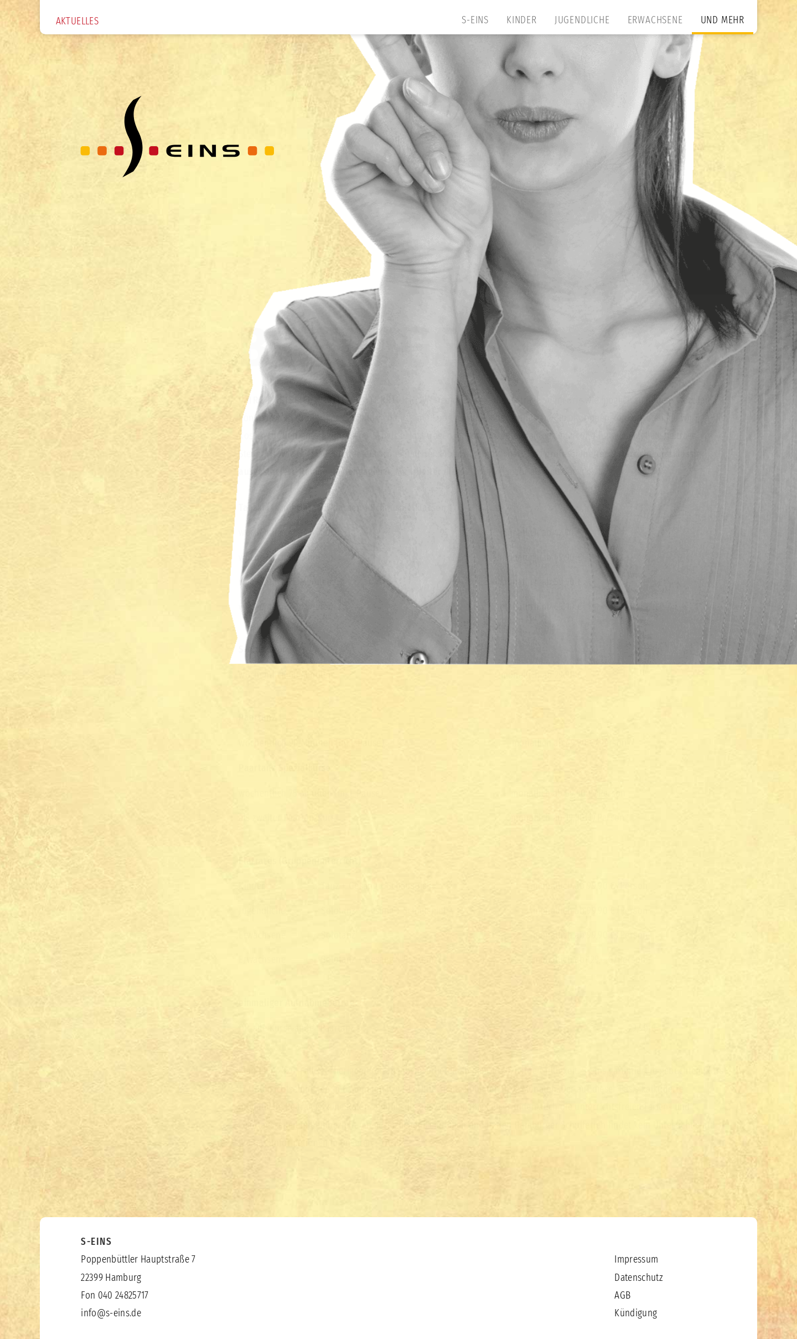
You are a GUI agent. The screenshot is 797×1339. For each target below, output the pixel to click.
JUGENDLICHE (582, 20)
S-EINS (475, 20)
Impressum (636, 1260)
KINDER (521, 20)
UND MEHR (722, 20)
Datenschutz (638, 1278)
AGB (393, 1133)
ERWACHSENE (655, 20)
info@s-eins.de (111, 1314)
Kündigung (635, 1314)
